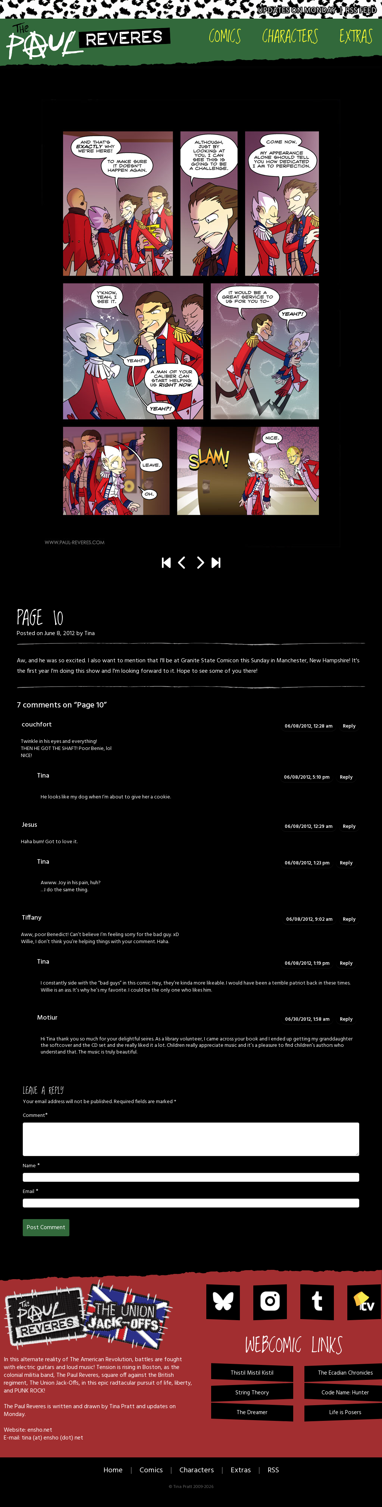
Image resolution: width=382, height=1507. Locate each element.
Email (28, 1192)
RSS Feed (360, 10)
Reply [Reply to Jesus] (349, 827)
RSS (273, 1470)
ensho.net (40, 1430)
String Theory (252, 1392)
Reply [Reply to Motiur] (346, 1019)
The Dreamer (252, 1412)
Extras (356, 36)
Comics (225, 36)
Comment (34, 1116)
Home (113, 1470)
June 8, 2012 (59, 633)
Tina (89, 633)
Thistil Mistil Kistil (252, 1373)
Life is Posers (345, 1412)
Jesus (29, 825)
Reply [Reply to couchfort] (349, 726)
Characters (290, 36)
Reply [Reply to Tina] (346, 777)
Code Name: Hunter (345, 1392)
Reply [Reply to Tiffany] (349, 919)
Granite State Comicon (210, 661)
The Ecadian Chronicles (345, 1373)
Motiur (47, 1017)
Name (29, 1166)
